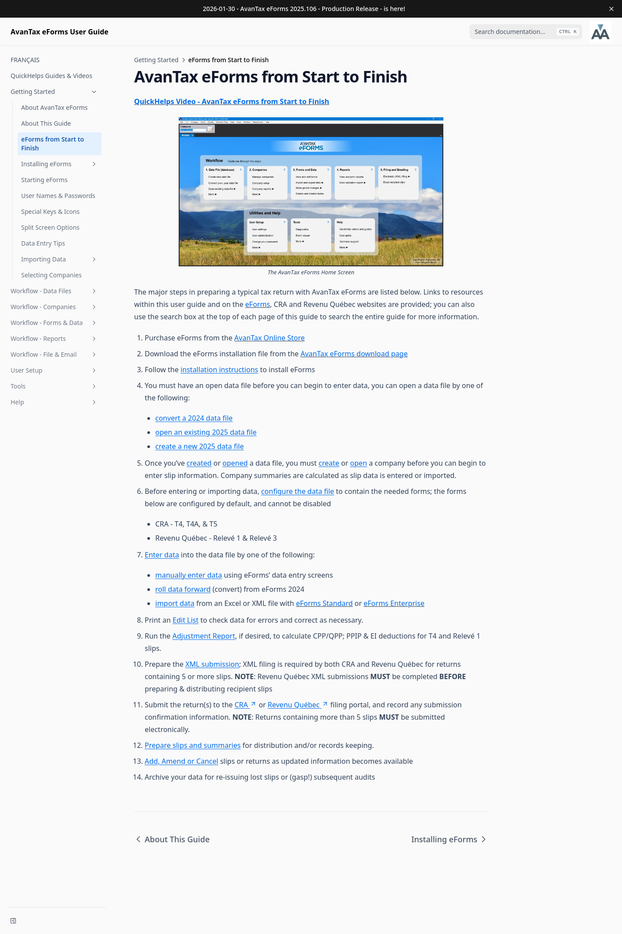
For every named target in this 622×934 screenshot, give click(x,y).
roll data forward (183, 589)
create (328, 463)
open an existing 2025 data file (206, 432)
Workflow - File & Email (54, 354)
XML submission (212, 664)
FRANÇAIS (25, 60)
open (358, 463)
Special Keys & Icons (50, 211)
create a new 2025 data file (199, 446)
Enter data (162, 555)
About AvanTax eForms (54, 107)
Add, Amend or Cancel (181, 761)
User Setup (54, 370)
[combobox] (525, 31)
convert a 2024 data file (193, 418)
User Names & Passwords (58, 195)
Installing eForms (59, 164)
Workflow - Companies (54, 307)
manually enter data (188, 575)
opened (234, 463)
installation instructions (219, 369)
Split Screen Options (50, 227)
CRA (246, 705)
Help (54, 402)
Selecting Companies (51, 275)
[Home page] (60, 31)
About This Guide (46, 123)
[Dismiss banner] (611, 9)
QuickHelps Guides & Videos (51, 75)
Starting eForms (44, 180)
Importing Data (59, 259)
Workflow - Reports (54, 338)
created (199, 463)
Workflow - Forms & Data (54, 322)
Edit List (185, 620)
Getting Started (54, 91)
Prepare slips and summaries (193, 745)
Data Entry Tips (43, 243)
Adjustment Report (203, 636)
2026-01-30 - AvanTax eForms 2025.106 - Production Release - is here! (304, 8)
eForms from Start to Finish (52, 143)
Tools (54, 386)
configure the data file (297, 491)
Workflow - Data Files (54, 291)
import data (175, 603)
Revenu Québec (298, 705)
